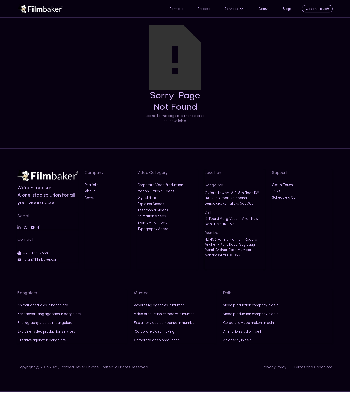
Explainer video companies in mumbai (157, 331)
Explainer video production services (46, 337)
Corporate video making (154, 342)
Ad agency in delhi (237, 340)
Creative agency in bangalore (42, 345)
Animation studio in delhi (243, 331)
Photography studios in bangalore (45, 328)
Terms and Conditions (312, 377)
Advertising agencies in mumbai (159, 305)
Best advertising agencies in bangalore (40, 317)
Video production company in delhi (251, 305)
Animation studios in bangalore (43, 305)
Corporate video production (157, 350)
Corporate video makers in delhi (249, 323)
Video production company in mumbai (157, 317)
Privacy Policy (274, 377)
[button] (234, 9)
